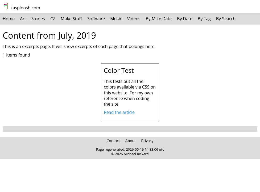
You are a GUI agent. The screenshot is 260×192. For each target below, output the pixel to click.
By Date (184, 19)
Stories (38, 19)
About (130, 140)
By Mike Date (159, 19)
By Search (226, 19)
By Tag (204, 19)
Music (116, 19)
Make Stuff (71, 19)
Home (9, 19)
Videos (134, 19)
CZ (52, 19)
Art (23, 19)
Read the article (119, 112)
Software (96, 19)
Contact (113, 140)
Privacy (147, 140)
